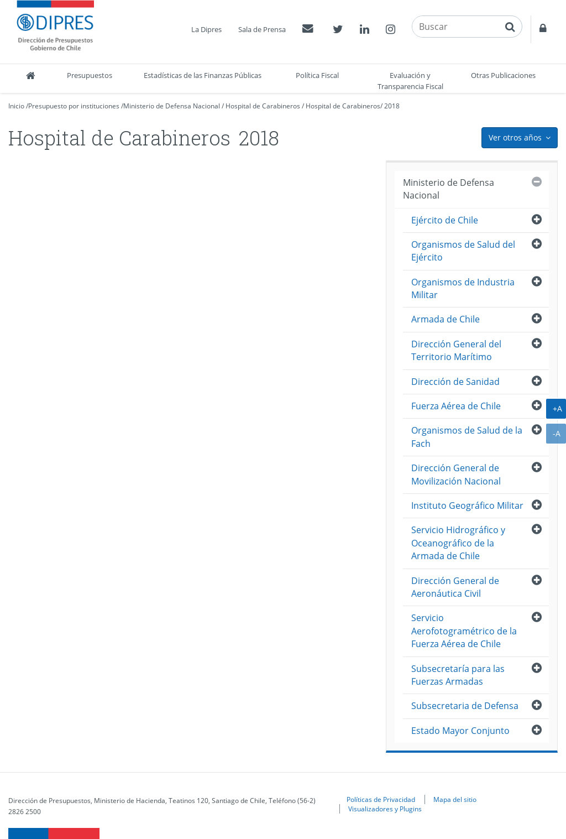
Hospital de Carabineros (263, 106)
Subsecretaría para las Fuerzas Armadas (458, 675)
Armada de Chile (445, 319)
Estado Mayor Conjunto (460, 731)
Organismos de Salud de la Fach (466, 436)
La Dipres (206, 29)
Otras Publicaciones (503, 75)
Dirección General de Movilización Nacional (456, 474)
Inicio (16, 106)
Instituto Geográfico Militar (467, 505)
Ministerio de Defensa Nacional (171, 106)
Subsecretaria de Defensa (464, 706)
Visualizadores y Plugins (385, 808)
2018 (392, 106)
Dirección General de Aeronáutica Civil (455, 587)
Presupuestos (89, 75)
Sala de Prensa (262, 29)
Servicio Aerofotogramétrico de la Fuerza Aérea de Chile (464, 631)
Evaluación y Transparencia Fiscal (410, 80)
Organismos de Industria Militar (463, 288)
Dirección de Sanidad (455, 382)
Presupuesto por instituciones (73, 106)
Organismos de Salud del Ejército (463, 250)
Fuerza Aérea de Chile (456, 406)
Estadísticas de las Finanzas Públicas (202, 75)
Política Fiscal (317, 75)
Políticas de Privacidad (381, 799)
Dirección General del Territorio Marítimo (456, 350)
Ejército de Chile (444, 220)
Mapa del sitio (454, 799)
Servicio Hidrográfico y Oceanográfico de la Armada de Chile (458, 543)
